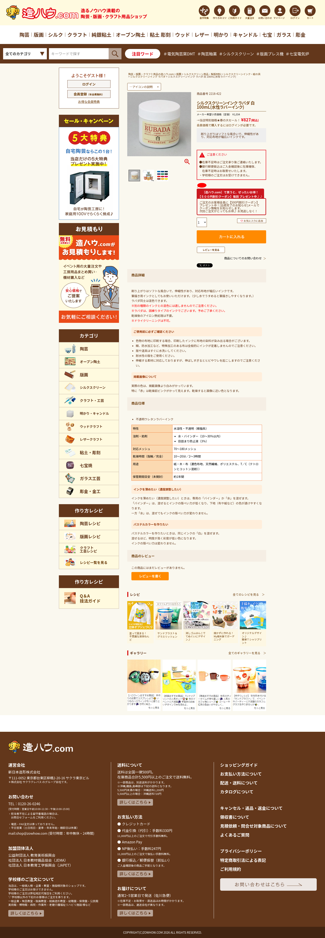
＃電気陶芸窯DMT (179, 53)
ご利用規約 (230, 869)
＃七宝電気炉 (297, 53)
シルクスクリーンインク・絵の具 (242, 74)
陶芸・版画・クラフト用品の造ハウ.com (151, 74)
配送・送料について (239, 783)
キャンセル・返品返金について (251, 808)
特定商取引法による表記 (243, 860)
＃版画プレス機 (270, 53)
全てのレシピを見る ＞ (249, 594)
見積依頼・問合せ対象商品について (253, 826)
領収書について (234, 817)
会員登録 (89, 93)
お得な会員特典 (89, 101)
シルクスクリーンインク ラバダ (147, 76)
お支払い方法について (241, 774)
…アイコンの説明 (141, 87)
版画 (178, 74)
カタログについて (236, 792)
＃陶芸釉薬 (207, 53)
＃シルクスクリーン (236, 53)
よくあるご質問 (234, 835)
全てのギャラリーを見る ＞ (247, 653)
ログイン (89, 84)
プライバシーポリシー (241, 851)
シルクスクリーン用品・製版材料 (202, 74)
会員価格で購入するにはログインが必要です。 (227, 125)
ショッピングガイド (239, 765)
